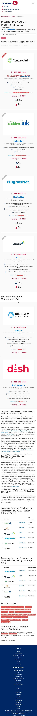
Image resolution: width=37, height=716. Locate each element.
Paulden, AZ (18, 614)
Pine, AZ (24, 614)
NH (24, 712)
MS (14, 712)
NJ (25, 712)
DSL (2, 451)
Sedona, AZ (4, 617)
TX (24, 713)
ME (6, 712)
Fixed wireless (16, 451)
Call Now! (5, 6)
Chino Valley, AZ (20, 607)
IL (21, 710)
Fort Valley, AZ (5, 612)
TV (18, 690)
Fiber (4, 451)
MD (31, 710)
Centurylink (18, 680)
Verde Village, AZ (5, 619)
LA (27, 710)
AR (7, 710)
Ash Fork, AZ (4, 607)
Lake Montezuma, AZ (19, 612)
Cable (22, 449)
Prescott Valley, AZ (31, 614)
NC (18, 712)
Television (31, 449)
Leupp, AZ (28, 612)
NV (29, 712)
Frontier (18, 698)
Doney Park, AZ (20, 609)
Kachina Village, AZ (6, 622)
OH (13, 713)
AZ (9, 710)
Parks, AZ (12, 614)
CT (14, 710)
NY (30, 712)
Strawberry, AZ (11, 617)
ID (20, 710)
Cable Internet (18, 676)
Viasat (18, 257)
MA (29, 710)
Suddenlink (18, 141)
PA (17, 713)
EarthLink (13, 431)
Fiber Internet (18, 674)
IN (23, 710)
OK (14, 713)
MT (16, 712)
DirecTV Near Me (18, 684)
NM (27, 712)
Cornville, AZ (4, 609)
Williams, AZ (24, 619)
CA (10, 710)
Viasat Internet (18, 653)
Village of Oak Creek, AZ (15, 619)
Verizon (18, 658)
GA (17, 710)
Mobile (18, 696)
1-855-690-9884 (7, 11)
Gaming (18, 664)
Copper (18, 708)
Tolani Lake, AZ (19, 617)
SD (21, 713)
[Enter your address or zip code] (18, 34)
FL (16, 710)
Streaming (18, 682)
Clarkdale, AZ (28, 607)
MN (10, 712)
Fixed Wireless (18, 704)
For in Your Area (10, 9)
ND (20, 712)
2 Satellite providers (13, 633)
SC (19, 713)
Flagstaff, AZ (27, 609)
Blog (18, 651)
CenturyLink (25, 77)
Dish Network (18, 385)
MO (12, 712)
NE (22, 712)
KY (25, 710)
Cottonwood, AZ (12, 609)
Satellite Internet (18, 670)
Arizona (13, 16)
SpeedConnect (4, 432)
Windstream (18, 692)
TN (23, 713)
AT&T (18, 662)
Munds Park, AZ (5, 614)
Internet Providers (5, 16)
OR (16, 713)
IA (18, 710)
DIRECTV (18, 330)
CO (12, 710)
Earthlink (18, 702)
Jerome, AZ (11, 612)
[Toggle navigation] (33, 3)
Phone (26, 449)
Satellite (8, 451)
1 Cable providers (4, 633)
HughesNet (18, 197)
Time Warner (18, 700)
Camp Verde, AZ (11, 607)
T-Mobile (18, 694)
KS (24, 710)
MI (8, 712)
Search (3, 37)
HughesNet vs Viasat (18, 655)
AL (5, 710)
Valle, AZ (25, 617)
